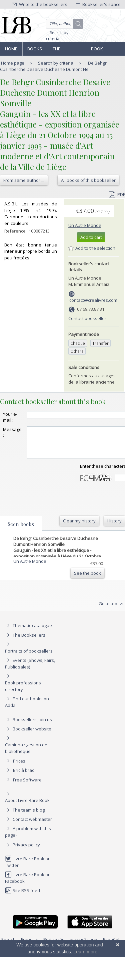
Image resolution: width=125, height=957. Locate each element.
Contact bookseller (87, 318)
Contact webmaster (28, 825)
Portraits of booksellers (29, 657)
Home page (11, 51)
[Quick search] (65, 24)
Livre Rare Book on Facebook (28, 883)
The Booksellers (67, 51)
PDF (117, 194)
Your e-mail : (10, 417)
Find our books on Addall (27, 707)
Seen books (21, 530)
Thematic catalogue (28, 631)
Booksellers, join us (28, 725)
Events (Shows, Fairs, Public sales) (30, 669)
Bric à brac (23, 776)
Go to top (112, 610)
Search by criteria (57, 35)
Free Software (27, 786)
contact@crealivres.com (93, 300)
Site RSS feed (22, 896)
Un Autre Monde (84, 225)
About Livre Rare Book (27, 806)
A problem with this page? (28, 837)
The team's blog (25, 816)
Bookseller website (28, 734)
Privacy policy (22, 850)
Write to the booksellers (39, 4)
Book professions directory (105, 51)
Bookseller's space (98, 4)
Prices (19, 767)
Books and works (35, 51)
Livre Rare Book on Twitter (28, 867)
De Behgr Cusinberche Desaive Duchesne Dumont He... (53, 66)
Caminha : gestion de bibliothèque (26, 754)
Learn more (86, 951)
